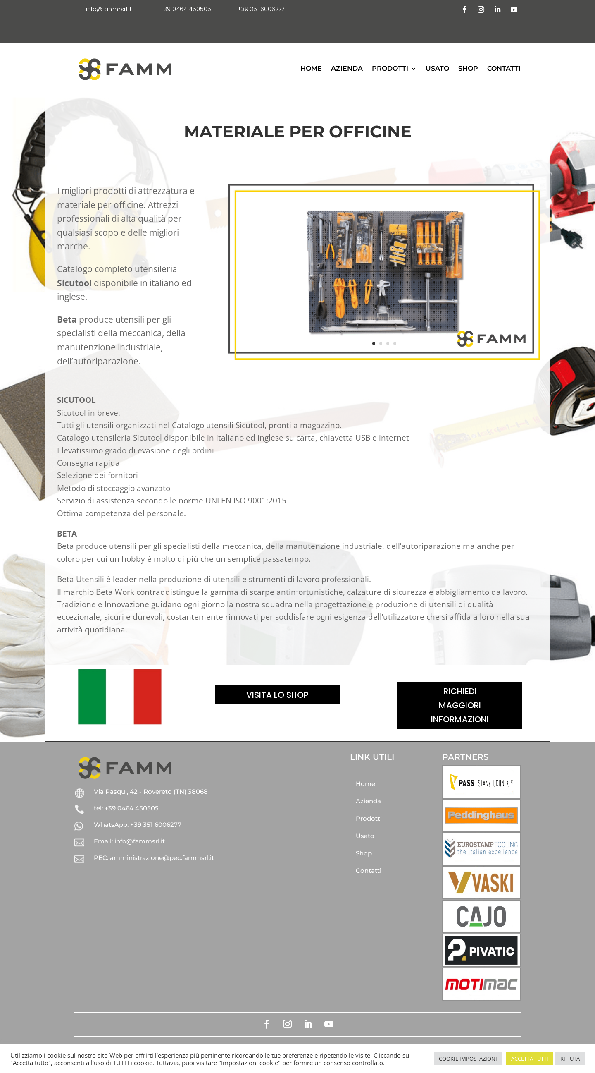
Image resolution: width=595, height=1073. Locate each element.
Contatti (504, 68)
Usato (437, 68)
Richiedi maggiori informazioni (460, 705)
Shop (468, 68)
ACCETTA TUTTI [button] (529, 1058)
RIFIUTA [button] (570, 1058)
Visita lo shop (277, 695)
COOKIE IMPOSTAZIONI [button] (468, 1058)
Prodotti (390, 68)
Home (311, 68)
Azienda (347, 68)
